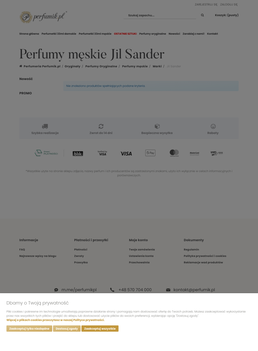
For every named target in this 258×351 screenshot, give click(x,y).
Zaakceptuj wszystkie (99, 329)
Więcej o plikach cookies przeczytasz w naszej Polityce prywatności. (55, 320)
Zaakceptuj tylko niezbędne (29, 329)
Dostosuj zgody (67, 329)
